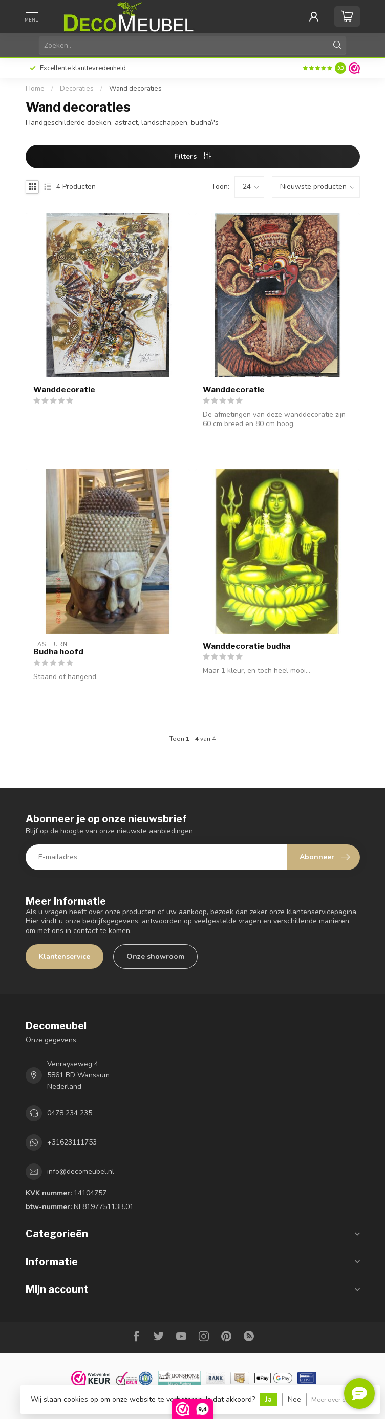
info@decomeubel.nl (80, 1171)
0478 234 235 (69, 1113)
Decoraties (77, 88)
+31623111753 (72, 1142)
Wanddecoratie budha (246, 646)
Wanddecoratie (64, 389)
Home (35, 88)
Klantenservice (64, 956)
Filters (192, 156)
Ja (268, 1399)
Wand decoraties (135, 88)
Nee (294, 1399)
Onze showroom (155, 956)
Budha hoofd (58, 651)
